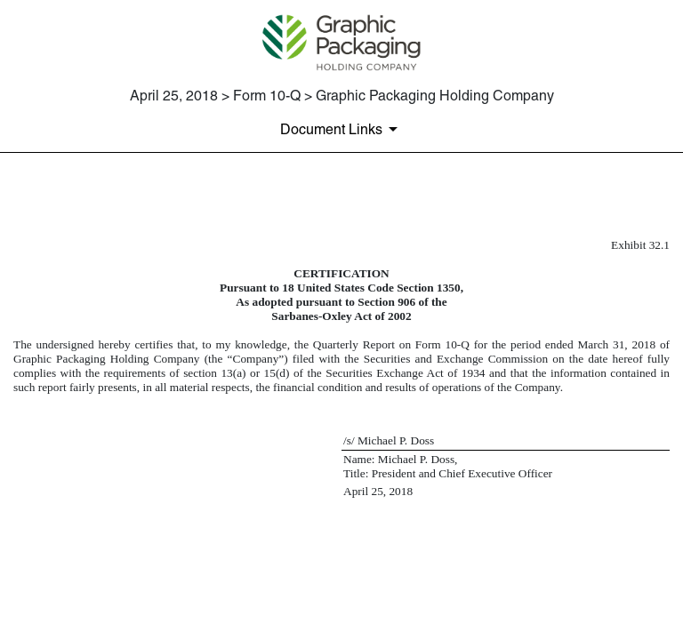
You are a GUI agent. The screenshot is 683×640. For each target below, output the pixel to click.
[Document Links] (342, 129)
